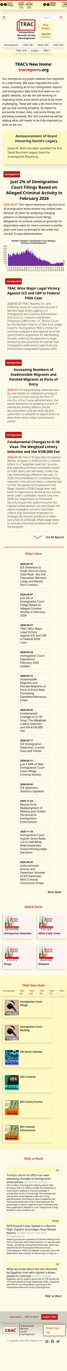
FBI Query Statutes (31, 1051)
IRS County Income (31, 1101)
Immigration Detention (18, 933)
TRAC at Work (53, 1296)
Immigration (9, 990)
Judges (35, 50)
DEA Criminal (27, 1076)
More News (54, 892)
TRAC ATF (21, 50)
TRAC (47, 50)
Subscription (15, 1317)
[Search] (49, 17)
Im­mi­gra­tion (11, 45)
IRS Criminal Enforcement (27, 1128)
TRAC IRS (58, 45)
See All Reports (55, 537)
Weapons (43, 964)
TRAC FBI (28, 45)
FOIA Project (46, 26)
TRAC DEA (43, 45)
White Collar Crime (49, 933)
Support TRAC (49, 1316)
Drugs (7, 964)
